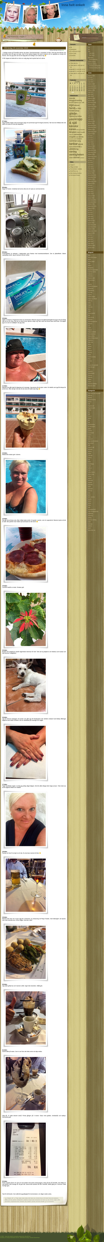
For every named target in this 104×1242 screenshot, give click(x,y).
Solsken (29, 1201)
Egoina (90, 284)
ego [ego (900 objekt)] (71, 105)
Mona (89, 348)
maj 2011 (90, 214)
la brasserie (37, 1199)
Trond (89, 381)
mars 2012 (90, 193)
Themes (90, 375)
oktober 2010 (91, 228)
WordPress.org (74, 171)
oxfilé (58, 1199)
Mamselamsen (92, 334)
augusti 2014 (91, 133)
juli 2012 (90, 185)
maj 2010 (90, 239)
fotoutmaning (91, 424)
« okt (72, 92)
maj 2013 (90, 164)
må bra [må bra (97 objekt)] (71, 134)
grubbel (90, 430)
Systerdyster (91, 373)
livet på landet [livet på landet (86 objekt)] (80, 129)
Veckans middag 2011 (95, 67)
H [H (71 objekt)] (77, 114)
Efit (89, 49)
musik (89, 466)
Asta (89, 263)
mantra (90, 457)
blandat (90, 397)
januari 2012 (91, 198)
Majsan (90, 329)
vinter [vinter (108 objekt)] (71, 157)
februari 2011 (91, 220)
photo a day (91, 474)
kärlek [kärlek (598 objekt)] (72, 129)
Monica (90, 350)
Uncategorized (92, 509)
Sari (89, 363)
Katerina (90, 319)
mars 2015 (90, 119)
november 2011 (92, 202)
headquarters (20, 1199)
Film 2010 (91, 55)
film (89, 420)
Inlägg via (74, 167)
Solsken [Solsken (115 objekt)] (79, 139)
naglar (55, 1199)
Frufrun (90, 294)
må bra (51, 1199)
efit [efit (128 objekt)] (83, 102)
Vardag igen (73, 49)
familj (46, 1198)
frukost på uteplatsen (53, 1198)
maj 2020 (90, 81)
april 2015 (90, 117)
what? (89, 528)
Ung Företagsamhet (93, 511)
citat (89, 403)
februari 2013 (91, 171)
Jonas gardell (91, 313)
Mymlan (90, 352)
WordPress (27, 1236)
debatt (89, 410)
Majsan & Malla (92, 331)
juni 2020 (90, 79)
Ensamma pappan (92, 286)
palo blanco (7, 1201)
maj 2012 (90, 189)
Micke (89, 344)
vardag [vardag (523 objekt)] (73, 151)
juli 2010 (90, 235)
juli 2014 (90, 135)
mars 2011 (90, 218)
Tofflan (72, 63)
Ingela (89, 305)
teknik (89, 503)
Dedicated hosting (24, 1237)
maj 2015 (90, 115)
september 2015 (92, 106)
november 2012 (92, 177)
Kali (89, 315)
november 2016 (92, 88)
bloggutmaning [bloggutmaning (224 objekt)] (75, 100)
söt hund (38, 1201)
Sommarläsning (93, 59)
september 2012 (92, 181)
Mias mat (90, 342)
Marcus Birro (91, 336)
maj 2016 (90, 92)
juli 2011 (90, 210)
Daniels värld (91, 278)
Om (89, 47)
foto (89, 422)
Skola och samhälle (93, 365)
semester (22, 1201)
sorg (89, 492)
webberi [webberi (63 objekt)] (82, 157)
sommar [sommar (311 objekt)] (73, 141)
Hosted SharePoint (34, 1237)
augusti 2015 (91, 108)
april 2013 (90, 166)
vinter (89, 521)
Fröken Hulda (91, 296)
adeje (20, 1198)
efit (12, 1198)
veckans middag (92, 519)
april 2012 (90, 191)
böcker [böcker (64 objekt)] (80, 102)
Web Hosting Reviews (76, 173)
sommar (33, 1201)
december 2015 (92, 102)
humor (89, 434)
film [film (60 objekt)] (76, 108)
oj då (89, 470)
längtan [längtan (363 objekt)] (73, 132)
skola (89, 486)
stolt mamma (91, 497)
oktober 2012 (91, 179)
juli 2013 (90, 160)
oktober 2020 (91, 75)
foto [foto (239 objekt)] (79, 108)
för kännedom (91, 426)
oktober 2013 (91, 154)
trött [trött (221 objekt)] (78, 147)
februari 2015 (91, 121)
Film (89, 51)
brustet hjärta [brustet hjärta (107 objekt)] (73, 102)
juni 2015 (90, 113)
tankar (89, 501)
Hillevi (89, 302)
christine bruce (39, 1198)
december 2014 (92, 125)
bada (23, 1198)
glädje (6, 1199)
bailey (26, 1198)
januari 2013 (91, 173)
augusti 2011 (91, 208)
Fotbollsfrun (91, 290)
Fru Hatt (90, 292)
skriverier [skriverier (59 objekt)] (71, 139)
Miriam (89, 346)
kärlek (89, 453)
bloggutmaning (92, 399)
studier (89, 499)
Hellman (90, 300)
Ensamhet (72, 55)
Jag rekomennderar (93, 441)
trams (89, 505)
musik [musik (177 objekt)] (82, 132)
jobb (89, 445)
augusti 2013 (91, 158)
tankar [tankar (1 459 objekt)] (73, 143)
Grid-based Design (75, 175)
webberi (90, 526)
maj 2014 (90, 139)
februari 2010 (91, 245)
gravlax (14, 1199)
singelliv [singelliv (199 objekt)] (72, 137)
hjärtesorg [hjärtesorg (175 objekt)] (73, 116)
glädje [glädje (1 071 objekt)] (73, 113)
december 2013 (92, 150)
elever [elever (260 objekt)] (77, 105)
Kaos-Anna (91, 317)
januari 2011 (91, 222)
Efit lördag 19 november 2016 (16, 48)
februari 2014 (91, 146)
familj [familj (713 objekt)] (72, 108)
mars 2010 (90, 243)
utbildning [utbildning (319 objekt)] (73, 149)
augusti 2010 (91, 233)
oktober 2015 (91, 104)
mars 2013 (90, 168)
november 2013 (92, 152)
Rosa (89, 358)
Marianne (90, 340)
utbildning (90, 513)
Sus (89, 369)
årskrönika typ (91, 530)
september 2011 (92, 206)
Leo (89, 325)
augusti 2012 (91, 183)
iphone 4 (90, 439)
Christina (90, 276)
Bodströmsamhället (93, 269)
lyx (46, 1199)
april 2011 (90, 216)
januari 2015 (91, 123)
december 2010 (92, 224)
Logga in (72, 164)
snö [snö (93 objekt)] (75, 139)
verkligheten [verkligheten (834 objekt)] (76, 154)
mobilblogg (91, 463)
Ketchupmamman (92, 321)
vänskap (90, 524)
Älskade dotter (91, 385)
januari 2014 (91, 148)
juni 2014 (90, 137)
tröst (89, 507)
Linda (89, 327)
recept (89, 476)
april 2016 (90, 94)
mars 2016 (90, 96)
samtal (89, 478)
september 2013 (92, 156)
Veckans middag (92, 63)
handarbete (91, 432)
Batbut (89, 265)
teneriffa (42, 1201)
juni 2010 (90, 237)
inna (63, 50)
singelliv (90, 482)
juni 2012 (90, 187)
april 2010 (90, 241)
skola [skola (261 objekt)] (81, 137)
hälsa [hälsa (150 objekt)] (79, 116)
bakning (90, 395)
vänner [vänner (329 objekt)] (76, 157)
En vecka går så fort (75, 51)
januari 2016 (91, 100)
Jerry (89, 309)
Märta (89, 354)
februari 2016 (91, 98)
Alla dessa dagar (92, 257)
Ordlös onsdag (92, 61)
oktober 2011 (91, 204)
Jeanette (90, 307)
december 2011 (92, 200)
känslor (90, 451)
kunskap (90, 449)
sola (26, 1201)
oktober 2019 (91, 84)
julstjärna (26, 1199)
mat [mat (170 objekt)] (78, 132)
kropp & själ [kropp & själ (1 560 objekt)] (75, 120)
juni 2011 (90, 212)
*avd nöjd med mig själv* (94, 393)
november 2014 (92, 127)
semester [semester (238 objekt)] (78, 134)
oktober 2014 (91, 129)
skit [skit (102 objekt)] (77, 137)
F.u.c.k (89, 416)
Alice (89, 255)
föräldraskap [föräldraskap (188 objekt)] (74, 111)
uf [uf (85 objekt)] (81, 147)
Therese (90, 377)
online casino (91, 472)
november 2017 (92, 86)
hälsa (89, 437)
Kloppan (90, 323)
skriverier (90, 488)
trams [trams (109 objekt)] (71, 147)
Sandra (90, 361)
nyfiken (90, 468)
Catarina (90, 274)
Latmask (90, 455)
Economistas (91, 280)
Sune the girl (91, 367)
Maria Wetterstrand (93, 338)
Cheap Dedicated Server (12, 1237)
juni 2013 (90, 162)
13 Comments (50, 1201)
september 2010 (92, 231)
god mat (10, 1199)
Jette (89, 311)
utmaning (90, 515)
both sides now (31, 1198)
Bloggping (90, 267)
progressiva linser (15, 1201)
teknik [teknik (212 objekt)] (80, 144)
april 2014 (90, 142)
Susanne (90, 371)
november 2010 (92, 226)
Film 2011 (91, 53)
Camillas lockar (92, 271)
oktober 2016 (91, 90)
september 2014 (92, 131)
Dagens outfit (91, 408)
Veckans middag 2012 (95, 65)
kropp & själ (31, 1199)
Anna (89, 259)
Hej (71, 47)
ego (89, 414)
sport (89, 495)
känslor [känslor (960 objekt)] (73, 126)
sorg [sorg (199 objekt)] (79, 141)
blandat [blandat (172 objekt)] (72, 98)
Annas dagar (91, 261)
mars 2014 (90, 144)
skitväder (90, 484)
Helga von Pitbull (92, 298)
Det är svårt (73, 53)
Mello (89, 461)
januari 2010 (91, 247)
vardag (90, 517)
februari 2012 (91, 195)
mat (48, 1199)
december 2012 (92, 175)
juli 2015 (90, 111)
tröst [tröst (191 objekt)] (75, 147)
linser (44, 1199)
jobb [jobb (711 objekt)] (71, 119)
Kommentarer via (76, 169)
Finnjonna (90, 288)
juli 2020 (90, 77)
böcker (89, 401)
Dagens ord (91, 405)
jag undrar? (91, 443)
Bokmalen (90, 57)
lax (41, 1199)
